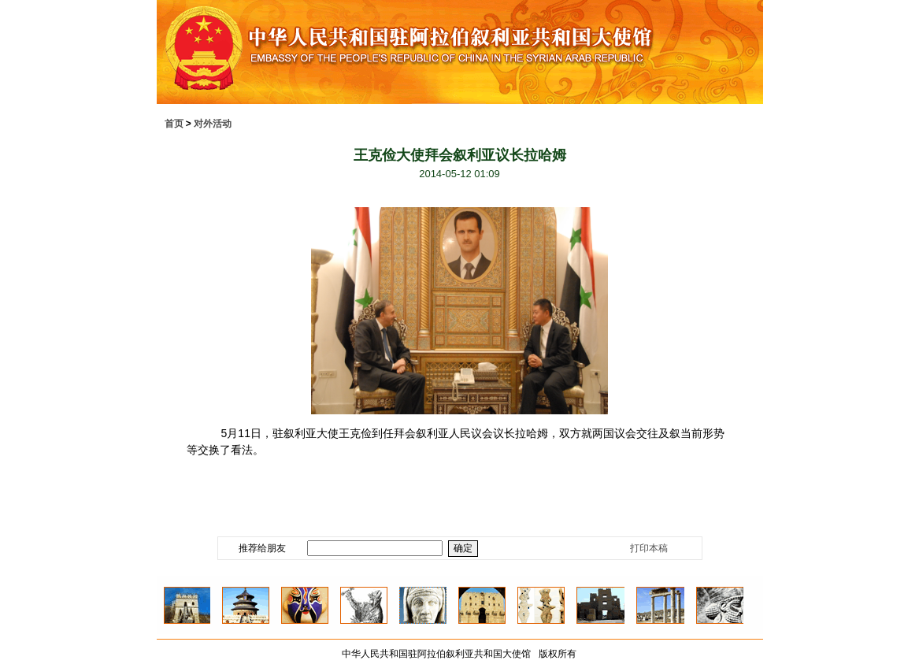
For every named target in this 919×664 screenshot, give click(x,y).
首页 (174, 123)
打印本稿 (649, 548)
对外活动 (213, 123)
